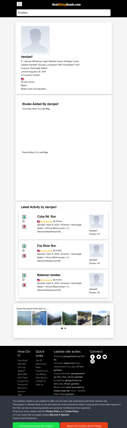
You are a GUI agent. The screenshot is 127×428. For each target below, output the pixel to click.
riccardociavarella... (62, 373)
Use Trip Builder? (22, 369)
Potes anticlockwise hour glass (67, 365)
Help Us (39, 384)
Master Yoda (60, 387)
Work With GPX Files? (23, 376)
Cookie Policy (70, 421)
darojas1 (41, 224)
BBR (82, 356)
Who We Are (41, 377)
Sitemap (44, 421)
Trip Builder (41, 374)
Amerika (65, 224)
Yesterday (58, 356)
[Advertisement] (63, 131)
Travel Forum (42, 370)
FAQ (20, 394)
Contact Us (41, 381)
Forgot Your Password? (23, 383)
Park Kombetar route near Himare (69, 402)
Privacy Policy (56, 421)
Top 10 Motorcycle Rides (41, 364)
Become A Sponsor (22, 389)
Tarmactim (59, 363)
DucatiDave (59, 380)
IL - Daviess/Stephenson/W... (53, 229)
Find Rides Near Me (22, 362)
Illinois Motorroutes (55, 228)
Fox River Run (46, 245)
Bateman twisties (48, 275)
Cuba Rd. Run (46, 216)
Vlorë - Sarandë (78, 390)
